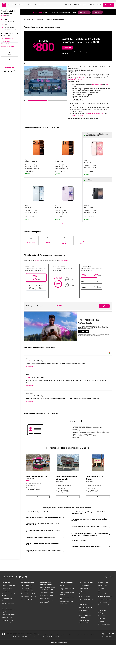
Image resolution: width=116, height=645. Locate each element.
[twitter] (8, 71)
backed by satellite (77, 115)
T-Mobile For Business (7, 44)
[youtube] (11, 71)
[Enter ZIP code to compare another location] (60, 306)
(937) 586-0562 (92, 488)
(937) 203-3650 (62, 488)
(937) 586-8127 (32, 485)
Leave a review (105, 353)
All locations (27, 19)
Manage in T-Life (84, 12)
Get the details (67, 47)
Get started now (84, 331)
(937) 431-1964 (6, 24)
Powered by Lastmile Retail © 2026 (58, 642)
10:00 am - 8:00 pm (9, 20)
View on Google (31, 367)
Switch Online (97, 12)
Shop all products (67, 224)
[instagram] (14, 71)
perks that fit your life (75, 79)
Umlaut (37, 260)
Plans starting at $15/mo (7, 46)
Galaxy (99, 85)
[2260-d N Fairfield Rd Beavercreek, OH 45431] (9, 28)
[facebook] (5, 71)
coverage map (63, 260)
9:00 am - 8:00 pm (34, 483)
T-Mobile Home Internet (7, 38)
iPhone (94, 85)
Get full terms (65, 53)
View (38, 497)
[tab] (45, 512)
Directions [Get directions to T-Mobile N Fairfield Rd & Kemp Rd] (9, 53)
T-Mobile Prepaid (5, 41)
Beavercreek (40, 19)
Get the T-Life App (9, 67)
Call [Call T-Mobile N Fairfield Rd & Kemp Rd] (9, 61)
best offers (82, 77)
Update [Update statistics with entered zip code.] (104, 306)
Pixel (106, 85)
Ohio (33, 19)
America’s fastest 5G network (94, 113)
